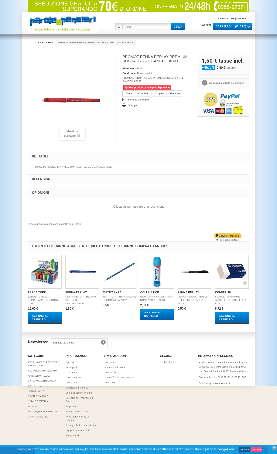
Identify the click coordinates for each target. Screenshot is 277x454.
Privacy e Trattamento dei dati (81, 425)
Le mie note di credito (115, 367)
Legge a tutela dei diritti (78, 430)
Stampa (132, 105)
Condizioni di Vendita (77, 387)
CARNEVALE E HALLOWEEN (42, 381)
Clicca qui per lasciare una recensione (139, 206)
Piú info (256, 449)
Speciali (70, 362)
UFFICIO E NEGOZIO (38, 416)
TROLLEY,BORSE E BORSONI (42, 411)
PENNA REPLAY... (77, 292)
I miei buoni (109, 382)
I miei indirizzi (111, 372)
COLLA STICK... (150, 292)
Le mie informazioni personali (119, 377)
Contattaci (223, 18)
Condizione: (129, 73)
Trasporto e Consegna (77, 411)
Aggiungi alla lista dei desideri (227, 83)
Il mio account (116, 356)
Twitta (128, 93)
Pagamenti (71, 406)
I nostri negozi (73, 377)
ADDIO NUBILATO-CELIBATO (42, 370)
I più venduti (72, 372)
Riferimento (129, 68)
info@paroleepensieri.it (218, 383)
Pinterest (174, 93)
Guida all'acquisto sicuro (79, 393)
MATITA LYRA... (113, 292)
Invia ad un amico (138, 99)
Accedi (206, 25)
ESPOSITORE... (38, 292)
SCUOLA (32, 406)
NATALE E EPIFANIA (38, 401)
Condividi (143, 93)
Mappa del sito (238, 18)
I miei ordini (110, 362)
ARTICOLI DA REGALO (39, 376)
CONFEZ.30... (224, 292)
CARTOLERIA (35, 386)
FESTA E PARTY (36, 391)
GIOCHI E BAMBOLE (38, 396)
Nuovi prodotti (73, 367)
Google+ (159, 93)
